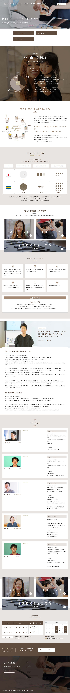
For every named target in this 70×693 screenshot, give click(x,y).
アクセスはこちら (8, 670)
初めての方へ (21, 33)
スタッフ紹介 (21, 39)
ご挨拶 (42, 33)
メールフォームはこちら (47, 649)
